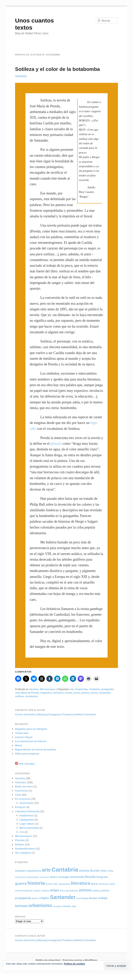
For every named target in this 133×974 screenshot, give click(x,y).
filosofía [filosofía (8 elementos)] (90, 876)
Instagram (54, 714)
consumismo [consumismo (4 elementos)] (32, 877)
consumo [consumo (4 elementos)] (44, 877)
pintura (85, 692)
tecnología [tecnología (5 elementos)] (82, 898)
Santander (105, 692)
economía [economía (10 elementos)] (77, 876)
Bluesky (42, 714)
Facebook (90, 714)
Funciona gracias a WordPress (80, 960)
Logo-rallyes (27, 823)
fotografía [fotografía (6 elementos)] (102, 877)
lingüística (46, 692)
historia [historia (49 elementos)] (36, 883)
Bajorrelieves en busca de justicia (35, 749)
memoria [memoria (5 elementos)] (103, 884)
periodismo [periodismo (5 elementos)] (72, 890)
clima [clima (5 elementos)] (110, 870)
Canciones (21, 790)
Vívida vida (21, 733)
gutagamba (107, 689)
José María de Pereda (27, 692)
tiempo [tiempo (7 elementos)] (93, 898)
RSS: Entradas (25, 764)
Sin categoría (23, 852)
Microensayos (48, 689)
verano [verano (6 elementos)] (66, 906)
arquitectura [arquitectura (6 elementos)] (34, 870)
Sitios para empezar (27, 753)
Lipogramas (27, 819)
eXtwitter (78, 714)
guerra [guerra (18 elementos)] (21, 883)
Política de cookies (74, 963)
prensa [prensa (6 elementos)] (105, 890)
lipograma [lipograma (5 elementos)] (64, 884)
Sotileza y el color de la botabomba (57, 69)
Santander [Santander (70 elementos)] (63, 897)
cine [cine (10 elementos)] (104, 870)
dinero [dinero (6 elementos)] (54, 877)
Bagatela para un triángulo (31, 728)
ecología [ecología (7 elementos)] (63, 877)
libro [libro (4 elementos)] (56, 884)
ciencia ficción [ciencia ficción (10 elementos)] (89, 870)
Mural (18, 745)
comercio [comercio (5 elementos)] (20, 877)
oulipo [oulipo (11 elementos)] (54, 890)
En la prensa (22, 798)
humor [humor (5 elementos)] (49, 884)
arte (71, 689)
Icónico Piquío (23, 737)
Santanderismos (25, 848)
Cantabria (94, 689)
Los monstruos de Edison (30, 741)
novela (68, 692)
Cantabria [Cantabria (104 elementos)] (65, 869)
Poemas (20, 840)
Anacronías (26, 802)
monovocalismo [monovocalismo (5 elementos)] (24, 890)
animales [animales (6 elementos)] (20, 870)
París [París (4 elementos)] (62, 890)
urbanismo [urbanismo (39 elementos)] (40, 905)
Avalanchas (27, 815)
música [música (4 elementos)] (45, 890)
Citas (18, 794)
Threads (66, 714)
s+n (22, 831)
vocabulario (31, 696)
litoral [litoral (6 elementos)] (94, 883)
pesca (76, 692)
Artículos (20, 782)
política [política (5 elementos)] (96, 890)
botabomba (81, 689)
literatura (58, 692)
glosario (56, 443)
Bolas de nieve (24, 786)
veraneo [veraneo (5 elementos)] (57, 906)
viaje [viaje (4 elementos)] (73, 906)
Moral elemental (29, 827)
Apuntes (34, 689)
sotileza (19, 696)
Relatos (19, 844)
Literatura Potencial (27, 811)
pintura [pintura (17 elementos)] (85, 890)
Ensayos (20, 807)
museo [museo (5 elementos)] (37, 890)
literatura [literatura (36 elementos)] (80, 883)
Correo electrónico (25, 714)
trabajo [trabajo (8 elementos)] (102, 898)
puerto (94, 692)
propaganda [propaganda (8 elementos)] (23, 898)
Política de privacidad (48, 960)
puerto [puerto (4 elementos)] (35, 898)
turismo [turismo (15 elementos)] (21, 906)
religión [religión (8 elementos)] (44, 898)
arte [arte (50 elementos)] (46, 870)
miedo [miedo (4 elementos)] (112, 884)
